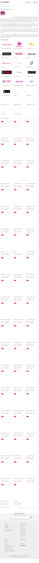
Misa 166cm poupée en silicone (30, 274)
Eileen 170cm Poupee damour (5, 183)
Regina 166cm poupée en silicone (18, 274)
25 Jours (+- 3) (8, 321)
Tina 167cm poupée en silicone (18, 206)
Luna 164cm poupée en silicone (5, 410)
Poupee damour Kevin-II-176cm (30, 478)
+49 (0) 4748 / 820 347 (9, 529)
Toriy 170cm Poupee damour (30, 160)
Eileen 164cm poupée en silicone (18, 319)
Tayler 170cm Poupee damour (18, 160)
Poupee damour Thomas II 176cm (18, 478)
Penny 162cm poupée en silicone (5, 342)
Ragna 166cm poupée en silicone (5, 274)
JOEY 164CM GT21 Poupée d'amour (6, 319)
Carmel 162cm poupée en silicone (30, 410)
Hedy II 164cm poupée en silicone (30, 342)
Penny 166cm (3, 251)
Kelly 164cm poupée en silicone (18, 387)
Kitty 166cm (15, 251)
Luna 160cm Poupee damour (30, 455)
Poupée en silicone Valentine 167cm (31, 183)
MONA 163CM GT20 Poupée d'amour (19, 410)
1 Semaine (20, 457)
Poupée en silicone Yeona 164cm (30, 387)
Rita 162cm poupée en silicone (30, 319)
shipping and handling (13, 555)
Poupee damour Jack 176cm (5, 501)
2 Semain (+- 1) (8, 162)
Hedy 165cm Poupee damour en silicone (6, 455)
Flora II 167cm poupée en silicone (30, 206)
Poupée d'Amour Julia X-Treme (18, 138)
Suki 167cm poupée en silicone (18, 183)
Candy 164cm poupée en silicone (5, 387)
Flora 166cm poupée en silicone (30, 251)
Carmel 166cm (16, 501)
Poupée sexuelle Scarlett (4, 138)
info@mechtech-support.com (10, 530)
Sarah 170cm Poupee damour (5, 160)
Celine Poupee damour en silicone (6, 478)
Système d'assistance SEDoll (18, 455)
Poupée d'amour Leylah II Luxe (30, 138)
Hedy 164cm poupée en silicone (18, 342)
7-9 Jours (20, 185)
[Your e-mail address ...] (17, 517)
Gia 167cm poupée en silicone (5, 206)
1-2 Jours (7, 344)
